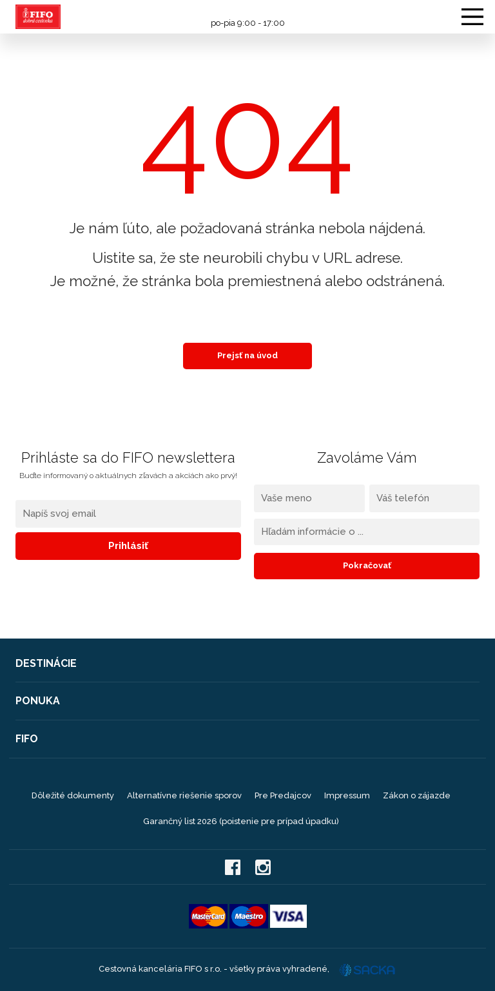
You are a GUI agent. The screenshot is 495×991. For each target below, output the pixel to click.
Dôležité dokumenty (73, 795)
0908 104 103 (247, 11)
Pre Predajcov (283, 795)
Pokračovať (367, 565)
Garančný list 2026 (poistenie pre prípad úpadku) (241, 821)
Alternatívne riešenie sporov (184, 795)
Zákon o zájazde (417, 795)
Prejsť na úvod (247, 355)
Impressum (347, 795)
